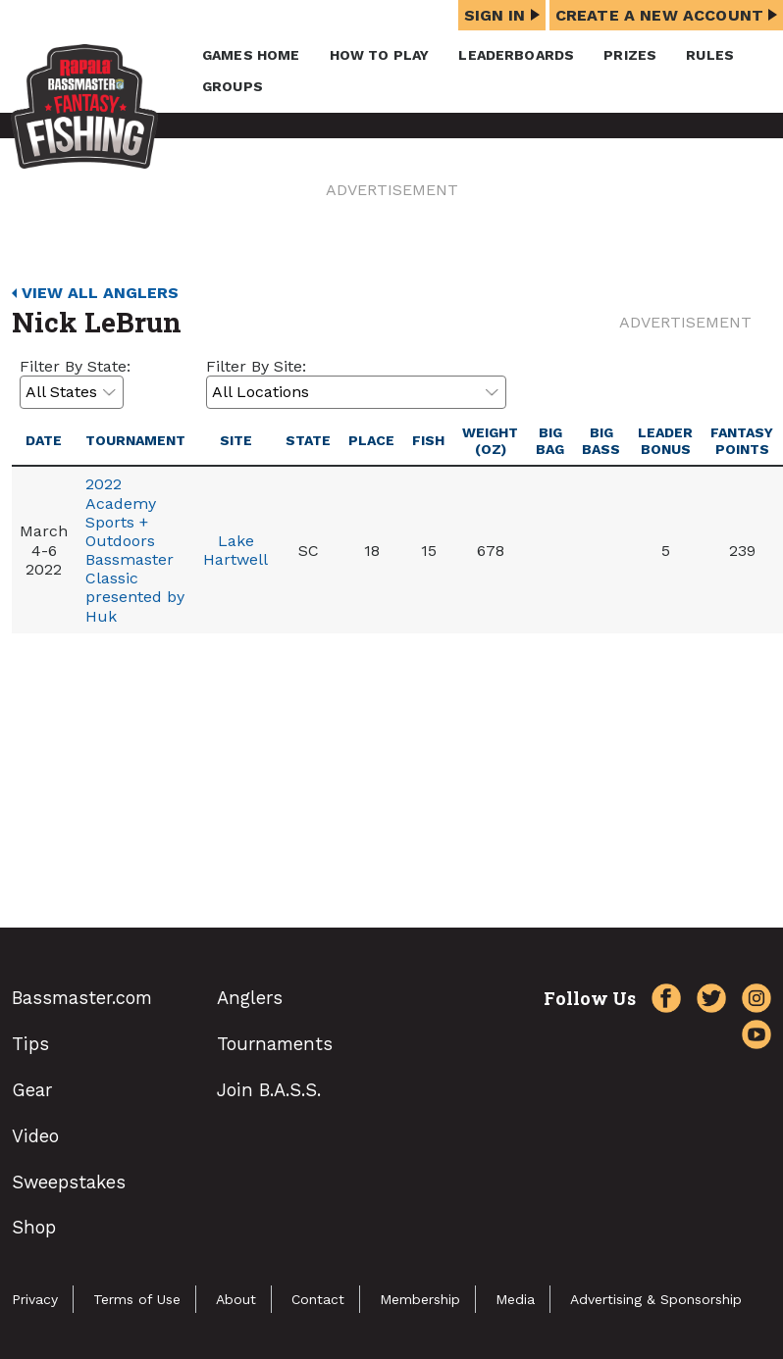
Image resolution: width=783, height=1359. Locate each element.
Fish (428, 440)
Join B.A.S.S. (269, 1090)
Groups (232, 86)
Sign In (502, 15)
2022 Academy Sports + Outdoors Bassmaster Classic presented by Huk (134, 550)
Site (236, 440)
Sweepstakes (69, 1182)
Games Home (251, 55)
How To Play (380, 55)
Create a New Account (666, 15)
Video (35, 1136)
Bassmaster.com (82, 997)
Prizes (629, 55)
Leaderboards (516, 55)
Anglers (250, 997)
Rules (710, 55)
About (236, 1299)
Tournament (135, 440)
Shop (34, 1227)
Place (371, 440)
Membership (420, 1299)
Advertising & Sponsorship (656, 1299)
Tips (30, 1043)
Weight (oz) (490, 441)
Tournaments (275, 1043)
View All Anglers (100, 292)
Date (44, 440)
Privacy (35, 1299)
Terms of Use (137, 1299)
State (308, 440)
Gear (32, 1090)
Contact (317, 1299)
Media (515, 1299)
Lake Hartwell (235, 550)
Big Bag (550, 441)
